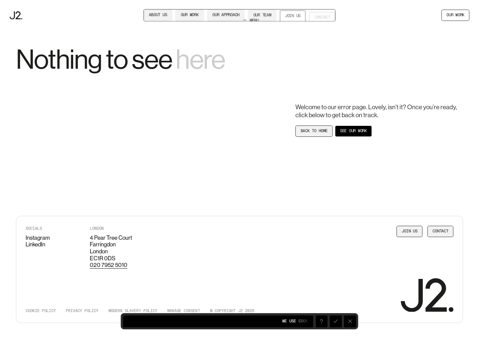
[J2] (16, 15)
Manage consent (183, 310)
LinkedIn (35, 244)
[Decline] (350, 321)
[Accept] (335, 321)
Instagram (38, 237)
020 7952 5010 (108, 265)
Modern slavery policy (132, 310)
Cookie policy (41, 310)
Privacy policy (82, 310)
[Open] (321, 321)
